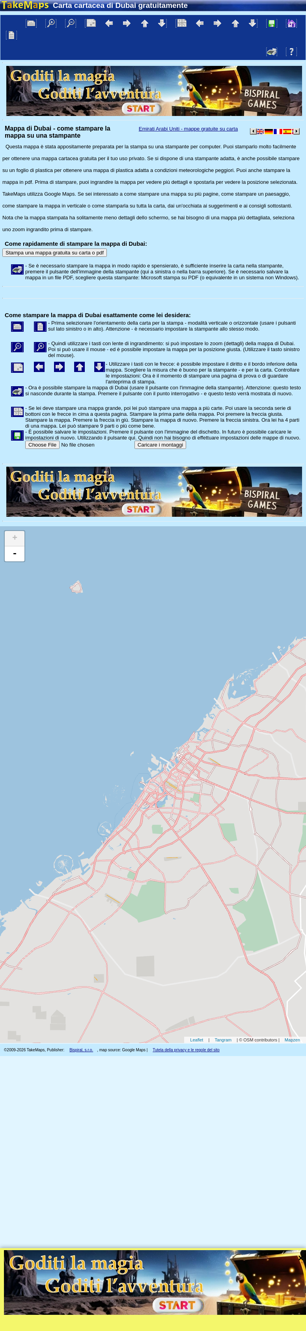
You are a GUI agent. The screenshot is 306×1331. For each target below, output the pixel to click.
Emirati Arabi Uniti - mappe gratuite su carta (188, 129)
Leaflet (196, 1040)
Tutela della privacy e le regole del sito (186, 1050)
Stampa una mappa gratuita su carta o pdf (55, 253)
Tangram (223, 1040)
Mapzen (292, 1040)
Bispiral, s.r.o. (81, 1050)
